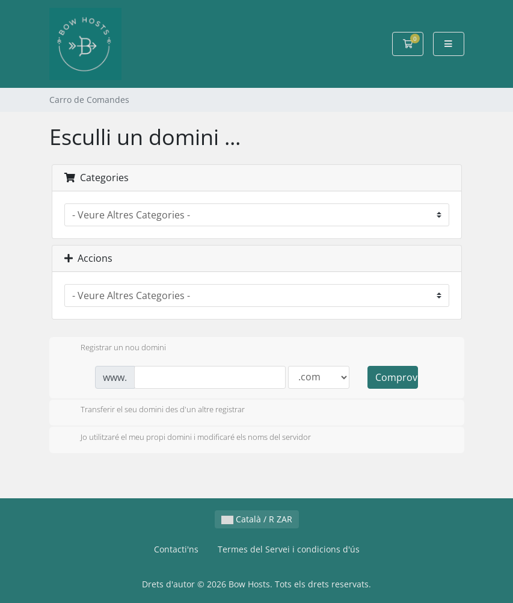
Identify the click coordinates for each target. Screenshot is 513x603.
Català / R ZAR (256, 519)
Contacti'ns (176, 549)
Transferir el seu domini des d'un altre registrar (153, 410)
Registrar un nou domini (113, 348)
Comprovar (396, 377)
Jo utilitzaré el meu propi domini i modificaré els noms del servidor (186, 438)
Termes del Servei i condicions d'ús (289, 549)
